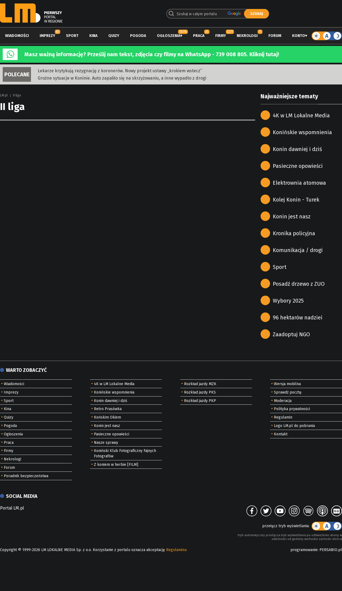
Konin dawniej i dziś (297, 149)
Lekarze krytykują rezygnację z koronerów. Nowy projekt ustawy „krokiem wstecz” (120, 70)
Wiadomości (17, 35)
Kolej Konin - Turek (296, 199)
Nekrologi (247, 35)
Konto (298, 35)
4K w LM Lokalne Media (301, 115)
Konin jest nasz (292, 216)
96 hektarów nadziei (297, 317)
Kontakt (280, 434)
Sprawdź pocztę (288, 392)
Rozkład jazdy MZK (200, 384)
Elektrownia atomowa (299, 183)
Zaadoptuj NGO (291, 334)
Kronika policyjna (294, 233)
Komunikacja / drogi (298, 250)
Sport (72, 35)
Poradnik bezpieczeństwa (26, 476)
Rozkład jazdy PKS (200, 392)
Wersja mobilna (287, 384)
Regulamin (283, 417)
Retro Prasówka (108, 409)
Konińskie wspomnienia (302, 132)
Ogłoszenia (168, 35)
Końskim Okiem (107, 417)
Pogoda (138, 35)
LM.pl (4, 95)
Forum (274, 35)
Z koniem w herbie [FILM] (116, 464)
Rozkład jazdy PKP (200, 400)
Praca (198, 35)
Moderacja (283, 400)
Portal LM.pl (12, 508)
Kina (93, 35)
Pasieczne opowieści (298, 166)
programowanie (304, 550)
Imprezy (47, 35)
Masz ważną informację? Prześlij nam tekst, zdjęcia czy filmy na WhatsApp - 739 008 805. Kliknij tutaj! (151, 54)
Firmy (220, 35)
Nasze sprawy (106, 442)
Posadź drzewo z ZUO (299, 284)
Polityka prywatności (292, 409)
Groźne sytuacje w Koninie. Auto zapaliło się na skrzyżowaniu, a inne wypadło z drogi (122, 78)
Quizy (113, 35)
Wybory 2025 (288, 300)
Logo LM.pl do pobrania (294, 425)
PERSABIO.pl (330, 550)
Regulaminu (176, 550)
